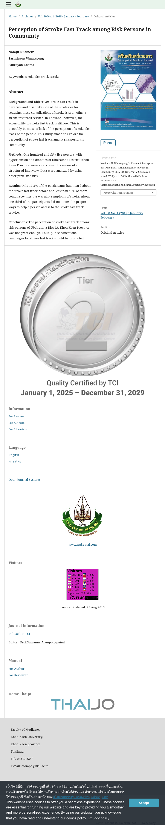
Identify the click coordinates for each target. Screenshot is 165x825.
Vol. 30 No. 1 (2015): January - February (63, 16)
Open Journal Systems (24, 480)
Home (13, 16)
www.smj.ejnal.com (83, 544)
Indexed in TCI (19, 634)
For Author (16, 669)
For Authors (16, 423)
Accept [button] (144, 803)
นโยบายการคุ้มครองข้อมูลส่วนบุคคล (80, 797)
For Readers (16, 416)
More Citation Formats (118, 192)
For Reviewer (18, 675)
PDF (110, 143)
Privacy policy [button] (99, 818)
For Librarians (18, 429)
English (14, 455)
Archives (27, 16)
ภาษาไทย (15, 461)
